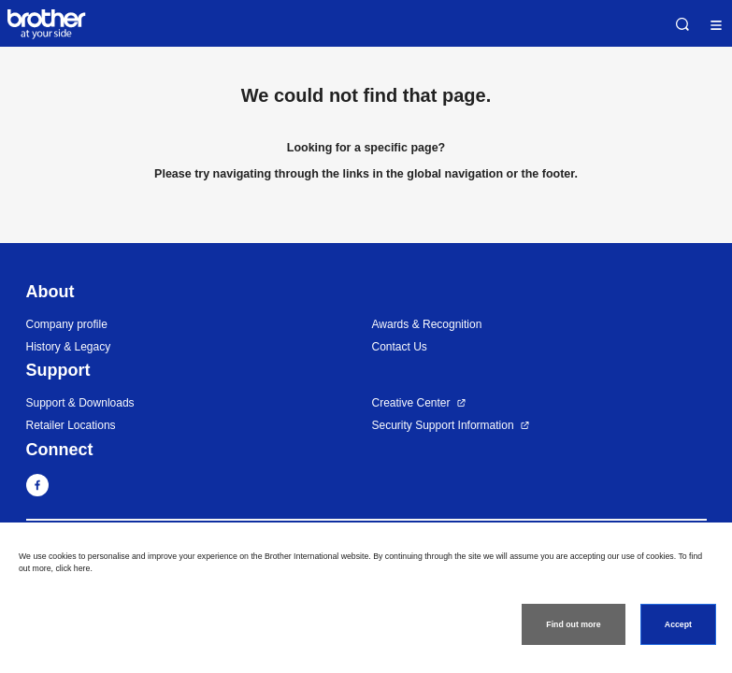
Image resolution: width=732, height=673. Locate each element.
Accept (678, 624)
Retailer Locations (71, 425)
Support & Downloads (80, 402)
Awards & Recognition (427, 324)
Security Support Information (443, 425)
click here (72, 568)
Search (682, 24)
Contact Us (399, 346)
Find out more (573, 624)
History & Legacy (68, 346)
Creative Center (411, 402)
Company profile (67, 324)
